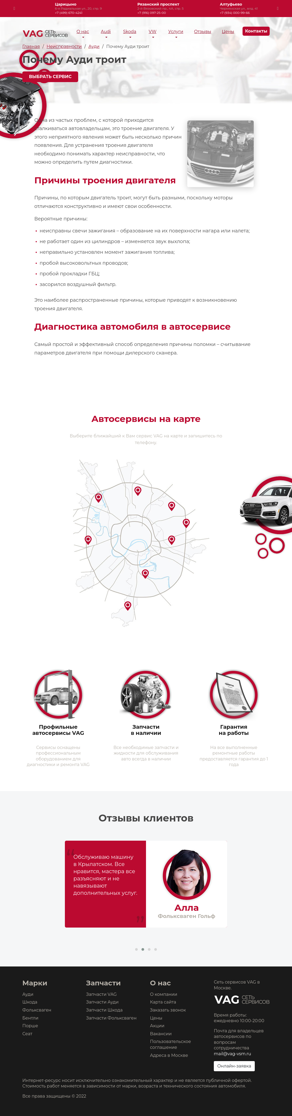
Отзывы (202, 31)
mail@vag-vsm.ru (232, 1053)
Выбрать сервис (50, 76)
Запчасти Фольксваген (111, 1018)
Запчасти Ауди (102, 1002)
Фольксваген (36, 1010)
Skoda (129, 31)
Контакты (256, 31)
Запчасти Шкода (104, 1010)
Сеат (27, 1033)
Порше (30, 1025)
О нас (83, 31)
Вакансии (161, 1033)
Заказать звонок (168, 1010)
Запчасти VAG (101, 994)
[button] (136, 949)
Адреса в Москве (169, 1055)
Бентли (30, 1018)
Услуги (175, 31)
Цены (228, 31)
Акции (157, 1025)
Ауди (27, 994)
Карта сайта (163, 1002)
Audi (106, 31)
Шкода (29, 1002)
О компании (163, 994)
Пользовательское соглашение (170, 1044)
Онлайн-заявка (234, 1066)
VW (152, 31)
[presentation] (14, 8)
